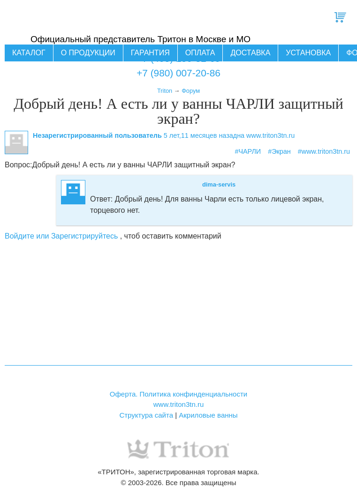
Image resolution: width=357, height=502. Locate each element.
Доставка (250, 53)
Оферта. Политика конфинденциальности (178, 394)
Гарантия (150, 53)
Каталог (29, 53)
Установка (308, 53)
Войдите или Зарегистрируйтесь (61, 236)
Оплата (200, 53)
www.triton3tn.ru (178, 404)
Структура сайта (146, 415)
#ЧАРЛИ (248, 151)
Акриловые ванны (208, 415)
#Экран (279, 151)
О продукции (88, 53)
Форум (191, 90)
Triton (164, 90)
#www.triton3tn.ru (324, 151)
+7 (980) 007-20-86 (178, 72)
